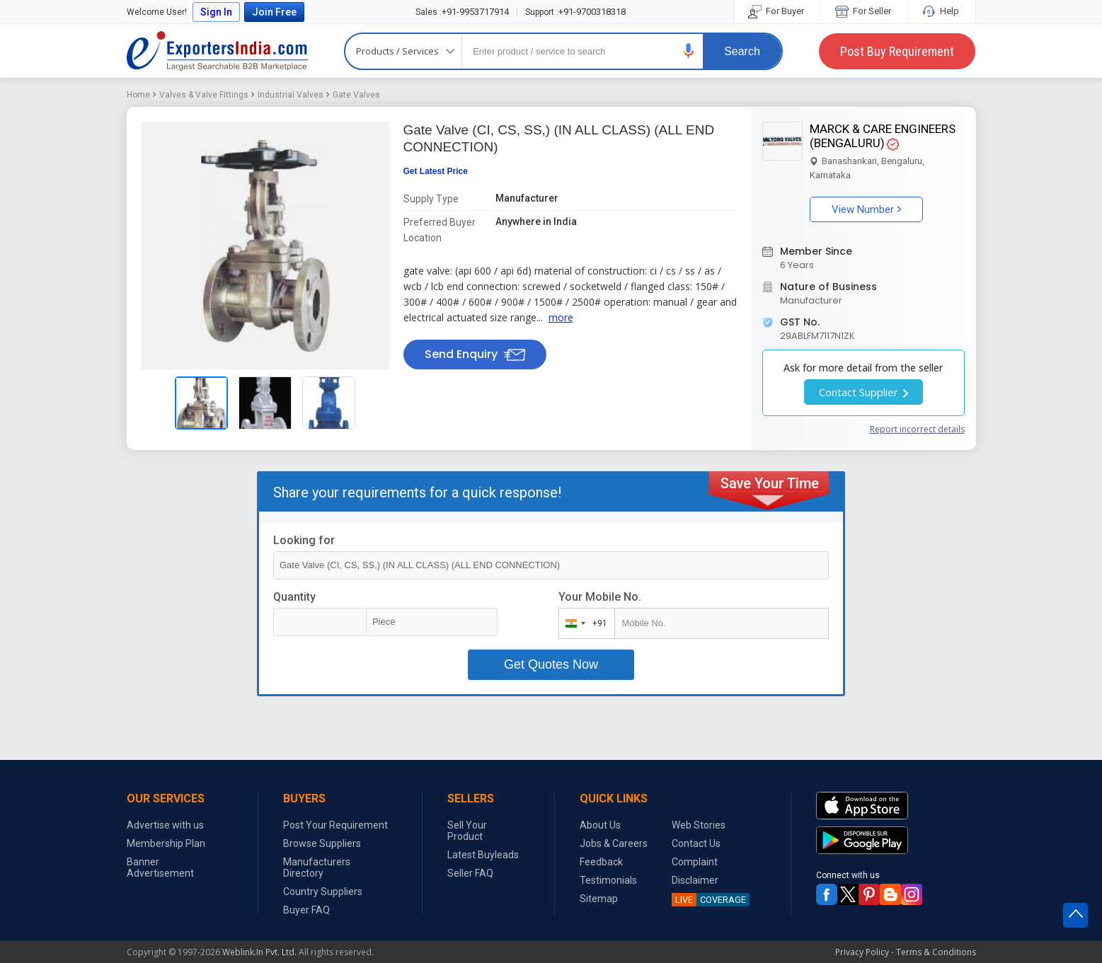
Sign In (216, 12)
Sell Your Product (467, 830)
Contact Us (696, 843)
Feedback (601, 861)
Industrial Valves (290, 95)
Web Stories (698, 825)
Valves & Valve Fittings (203, 95)
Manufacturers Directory (316, 867)
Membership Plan (166, 843)
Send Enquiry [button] (475, 354)
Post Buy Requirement (897, 51)
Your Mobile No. (599, 597)
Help (941, 11)
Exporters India (217, 51)
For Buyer (777, 11)
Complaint (695, 861)
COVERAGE (709, 899)
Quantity (294, 597)
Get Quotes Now (551, 664)
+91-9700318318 (575, 11)
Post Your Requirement (335, 825)
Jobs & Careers (614, 843)
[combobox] (583, 623)
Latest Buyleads (483, 854)
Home (138, 95)
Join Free (274, 12)
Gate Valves (356, 95)
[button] (689, 50)
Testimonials (608, 880)
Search (742, 51)
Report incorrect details (917, 429)
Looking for (304, 540)
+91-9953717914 (462, 11)
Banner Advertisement (160, 867)
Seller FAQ (470, 873)
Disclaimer (695, 880)
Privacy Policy (862, 952)
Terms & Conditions (936, 952)
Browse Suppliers (322, 843)
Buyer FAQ (306, 910)
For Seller (864, 11)
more (561, 317)
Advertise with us (165, 825)
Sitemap (599, 898)
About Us (600, 825)
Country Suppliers (322, 891)
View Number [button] (866, 209)
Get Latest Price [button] (435, 171)
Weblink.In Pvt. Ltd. (259, 952)
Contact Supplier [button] (863, 392)
